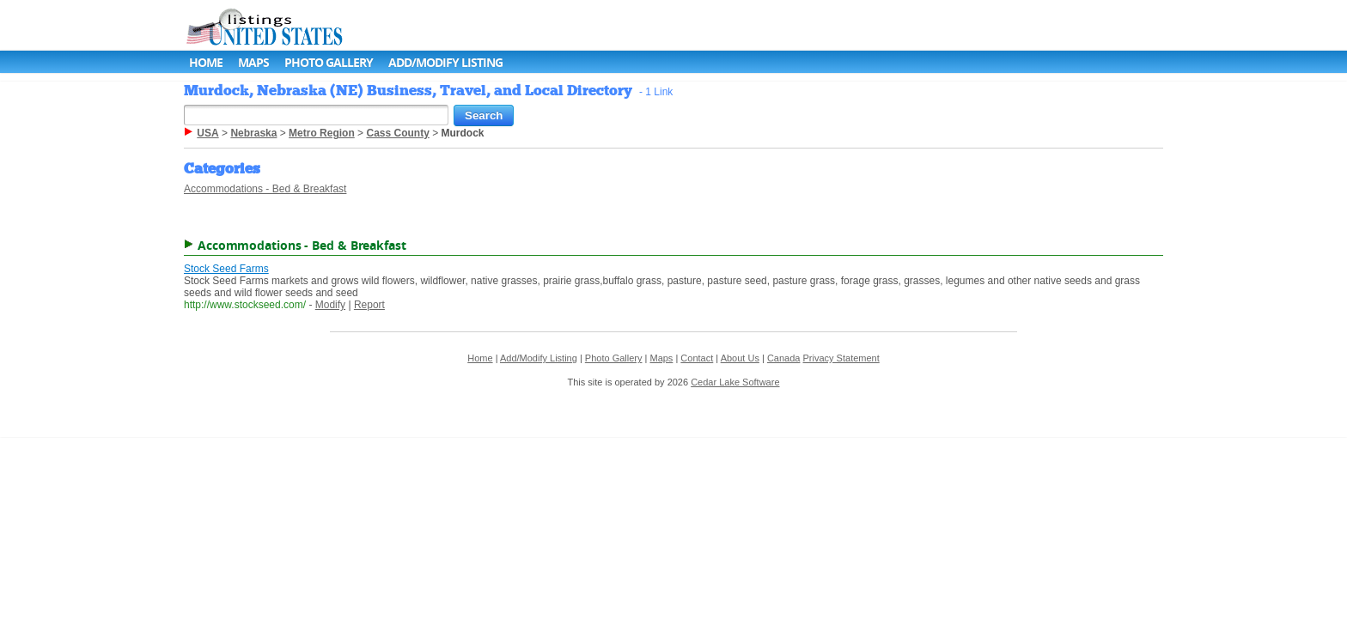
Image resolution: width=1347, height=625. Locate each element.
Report (369, 305)
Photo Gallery (328, 62)
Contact (696, 358)
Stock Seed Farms (226, 269)
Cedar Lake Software (735, 382)
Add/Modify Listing (445, 62)
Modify (330, 305)
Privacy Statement (841, 358)
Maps (253, 62)
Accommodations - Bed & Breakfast (265, 189)
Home (205, 62)
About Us (740, 358)
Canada (784, 358)
